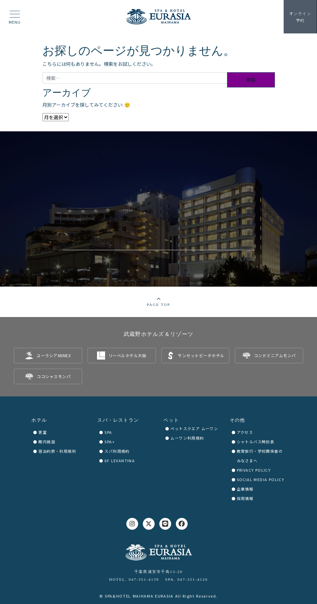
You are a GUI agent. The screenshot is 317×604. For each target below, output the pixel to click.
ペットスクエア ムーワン (194, 428)
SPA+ (109, 441)
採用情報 (245, 498)
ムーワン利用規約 (187, 438)
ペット (171, 420)
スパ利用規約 (116, 451)
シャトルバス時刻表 (256, 441)
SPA (108, 432)
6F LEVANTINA (119, 460)
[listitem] (48, 355)
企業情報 (245, 489)
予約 (300, 16)
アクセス (245, 432)
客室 (42, 432)
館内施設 (46, 441)
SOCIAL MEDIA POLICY (260, 479)
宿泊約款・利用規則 (57, 451)
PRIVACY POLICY (254, 470)
